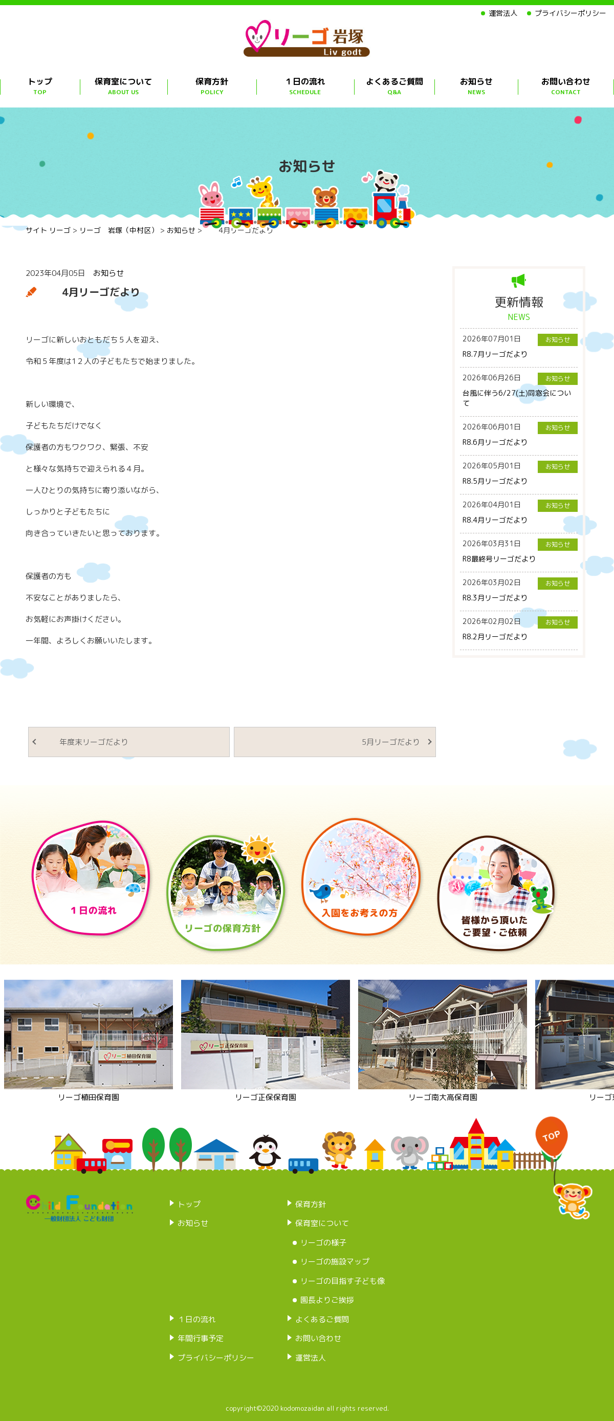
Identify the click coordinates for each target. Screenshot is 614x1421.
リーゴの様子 (323, 1242)
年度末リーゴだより (86, 742)
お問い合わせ (566, 86)
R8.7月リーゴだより (495, 354)
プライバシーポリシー (570, 13)
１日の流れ (305, 86)
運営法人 (503, 13)
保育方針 (211, 86)
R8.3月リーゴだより (495, 597)
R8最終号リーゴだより (499, 559)
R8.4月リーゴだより (495, 520)
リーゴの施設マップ (334, 1261)
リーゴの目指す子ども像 (342, 1281)
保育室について (124, 86)
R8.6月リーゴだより (495, 442)
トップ (40, 86)
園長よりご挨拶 (327, 1300)
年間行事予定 (201, 1338)
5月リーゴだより (383, 742)
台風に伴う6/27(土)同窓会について (517, 398)
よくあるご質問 (394, 86)
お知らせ (476, 86)
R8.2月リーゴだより (495, 636)
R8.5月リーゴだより (495, 481)
